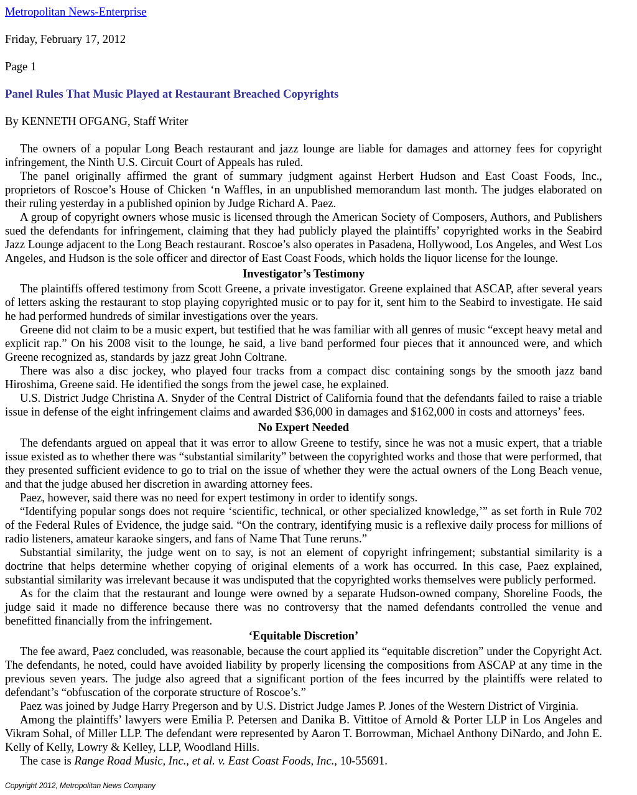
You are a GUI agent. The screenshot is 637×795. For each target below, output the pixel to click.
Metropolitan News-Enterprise (75, 11)
